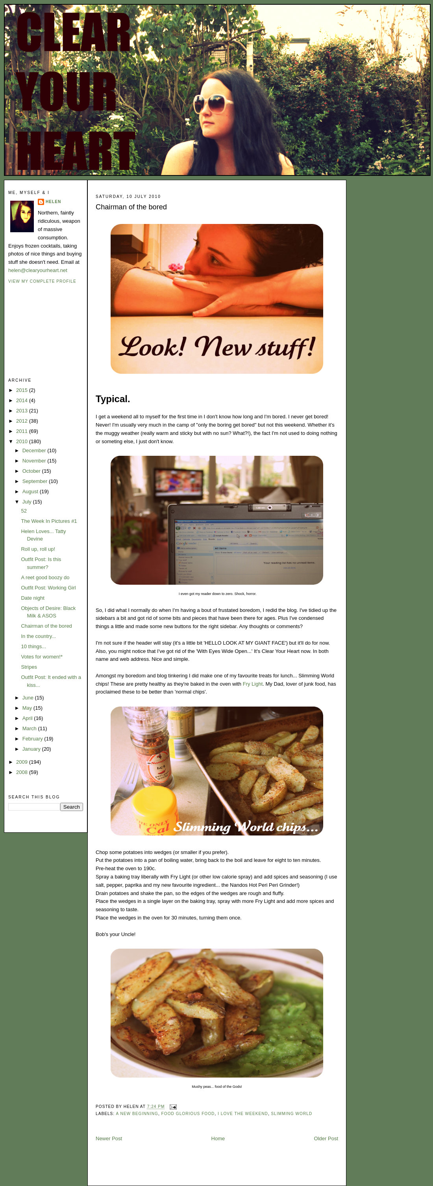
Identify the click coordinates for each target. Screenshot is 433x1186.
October (32, 471)
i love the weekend (243, 1113)
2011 (22, 431)
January (32, 749)
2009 (22, 762)
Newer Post (109, 1138)
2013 (22, 411)
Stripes (29, 667)
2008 (22, 772)
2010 (22, 441)
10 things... (33, 646)
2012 (22, 421)
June (28, 698)
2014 (22, 400)
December (35, 450)
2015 (22, 390)
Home (218, 1138)
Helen (53, 202)
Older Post (326, 1138)
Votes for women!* (42, 657)
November (35, 461)
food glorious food (188, 1113)
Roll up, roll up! (38, 549)
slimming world (292, 1113)
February (33, 739)
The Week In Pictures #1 (49, 521)
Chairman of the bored (46, 626)
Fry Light (253, 684)
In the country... (38, 636)
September (35, 481)
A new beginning (137, 1113)
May (27, 708)
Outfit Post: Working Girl (48, 588)
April (28, 718)
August (31, 491)
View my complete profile (42, 281)
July (27, 502)
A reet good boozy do (45, 577)
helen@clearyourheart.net (37, 270)
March (30, 728)
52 (23, 511)
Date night (32, 598)
